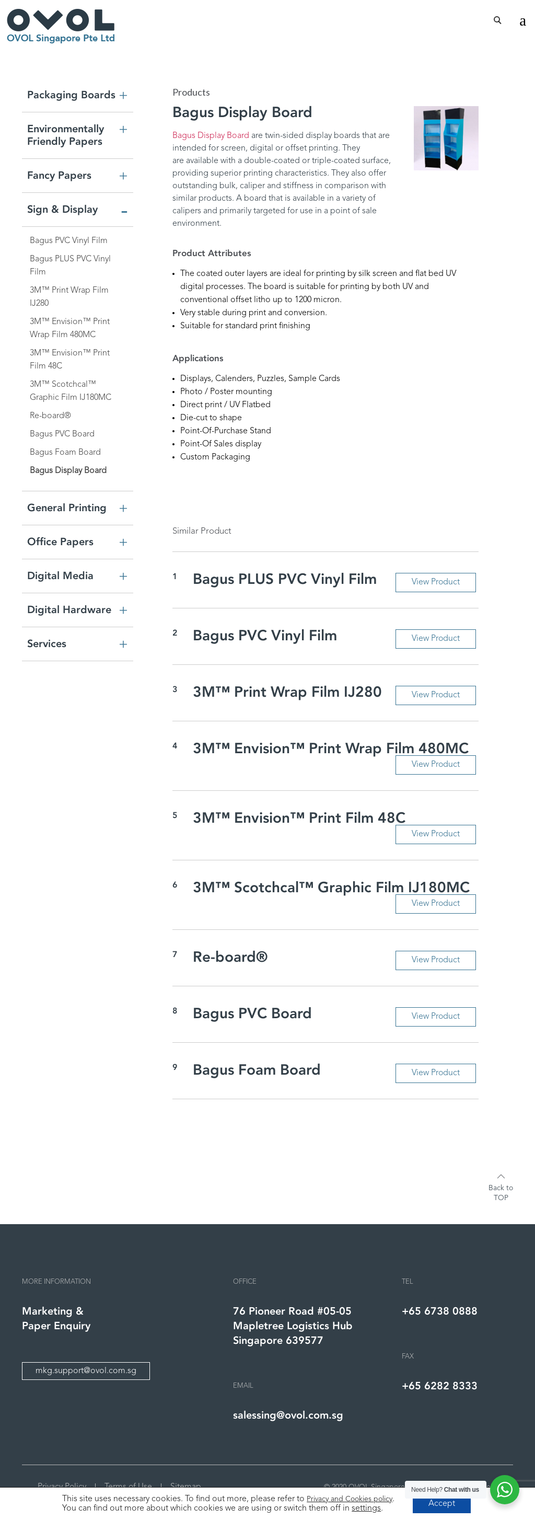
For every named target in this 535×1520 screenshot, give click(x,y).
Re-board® (50, 416)
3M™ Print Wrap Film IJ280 (69, 297)
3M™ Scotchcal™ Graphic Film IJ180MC (70, 391)
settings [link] (366, 1508)
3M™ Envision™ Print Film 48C (70, 360)
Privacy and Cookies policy (349, 1499)
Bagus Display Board (68, 471)
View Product (435, 582)
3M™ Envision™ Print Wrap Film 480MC (70, 328)
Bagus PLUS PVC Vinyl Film (70, 266)
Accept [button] (441, 1504)
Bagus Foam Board (65, 452)
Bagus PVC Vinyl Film (69, 241)
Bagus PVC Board (62, 434)
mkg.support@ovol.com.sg (86, 1371)
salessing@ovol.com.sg (288, 1415)
